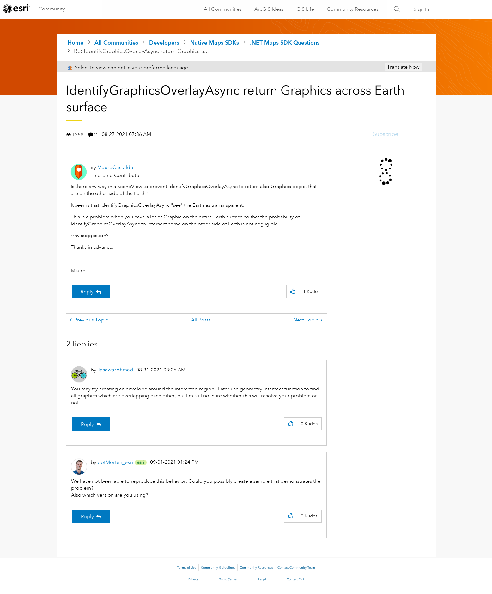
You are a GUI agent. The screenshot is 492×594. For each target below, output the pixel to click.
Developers (164, 42)
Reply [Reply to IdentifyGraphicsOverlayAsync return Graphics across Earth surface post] (87, 292)
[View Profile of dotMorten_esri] (115, 462)
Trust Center (228, 579)
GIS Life (304, 9)
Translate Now (403, 67)
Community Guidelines (218, 568)
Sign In (421, 9)
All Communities (222, 9)
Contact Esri (295, 579)
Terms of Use (186, 568)
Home (75, 42)
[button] (293, 291)
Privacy (193, 579)
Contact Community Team (296, 568)
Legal (262, 579)
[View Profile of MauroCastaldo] (115, 167)
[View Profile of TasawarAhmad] (115, 370)
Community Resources (352, 9)
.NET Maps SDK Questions (284, 42)
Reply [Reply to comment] (87, 424)
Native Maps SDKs (214, 42)
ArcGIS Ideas (268, 9)
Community (51, 9)
